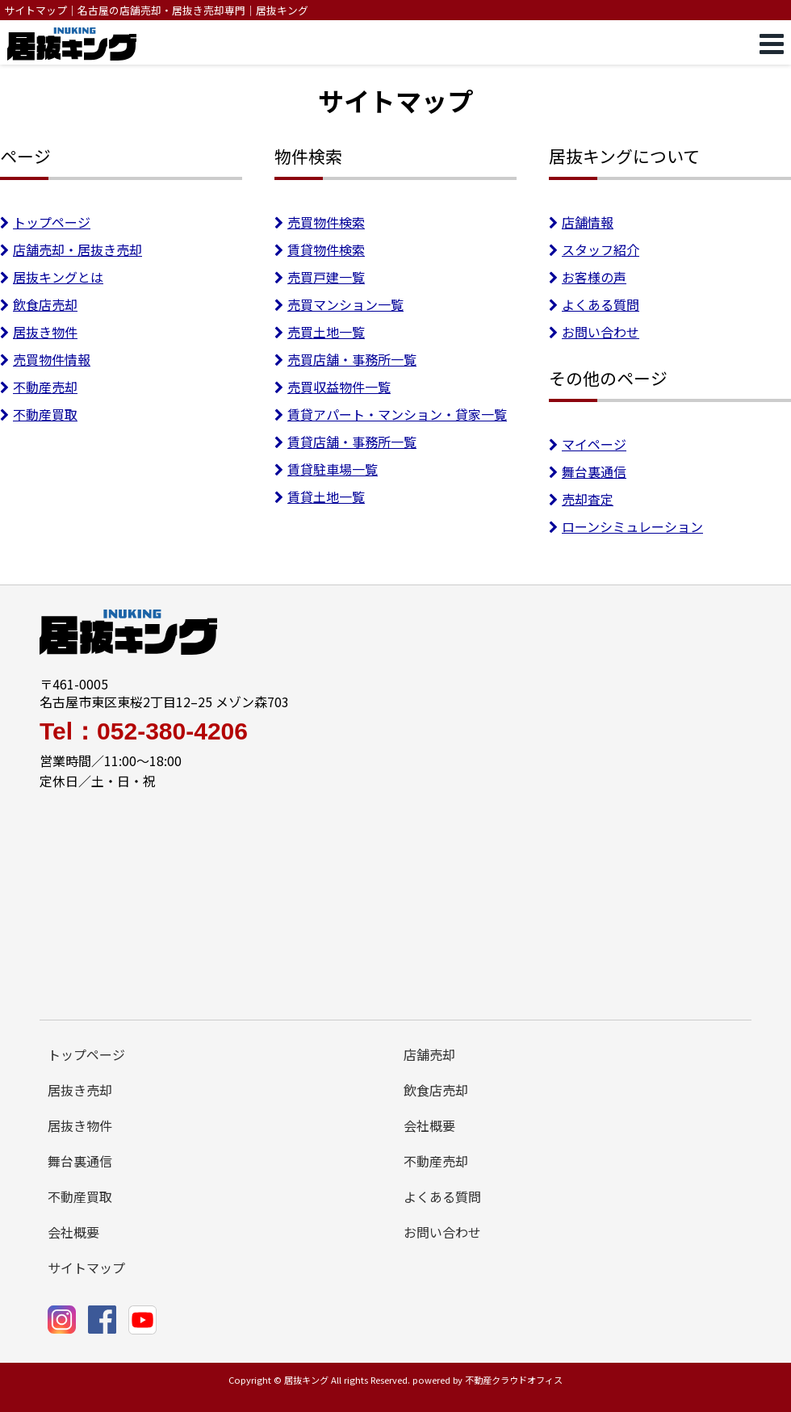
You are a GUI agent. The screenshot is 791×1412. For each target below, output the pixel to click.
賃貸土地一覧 (319, 496)
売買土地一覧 (319, 331)
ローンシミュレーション (626, 526)
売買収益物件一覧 (332, 386)
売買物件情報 (45, 359)
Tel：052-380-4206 (144, 731)
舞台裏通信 (587, 471)
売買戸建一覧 (319, 277)
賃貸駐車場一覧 (326, 469)
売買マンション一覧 (339, 304)
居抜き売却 (80, 1090)
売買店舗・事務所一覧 (345, 359)
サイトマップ (86, 1267)
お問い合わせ (594, 331)
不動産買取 (38, 414)
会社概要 (429, 1125)
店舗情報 (581, 222)
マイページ (587, 444)
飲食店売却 (38, 304)
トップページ (45, 222)
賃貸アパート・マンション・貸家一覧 (390, 414)
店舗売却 (429, 1054)
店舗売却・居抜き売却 (71, 249)
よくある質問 (594, 304)
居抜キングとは (51, 277)
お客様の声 (587, 277)
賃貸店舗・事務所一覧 (345, 441)
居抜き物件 (38, 331)
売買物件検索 (319, 222)
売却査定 (581, 499)
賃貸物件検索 (319, 249)
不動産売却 (38, 386)
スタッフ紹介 (594, 249)
